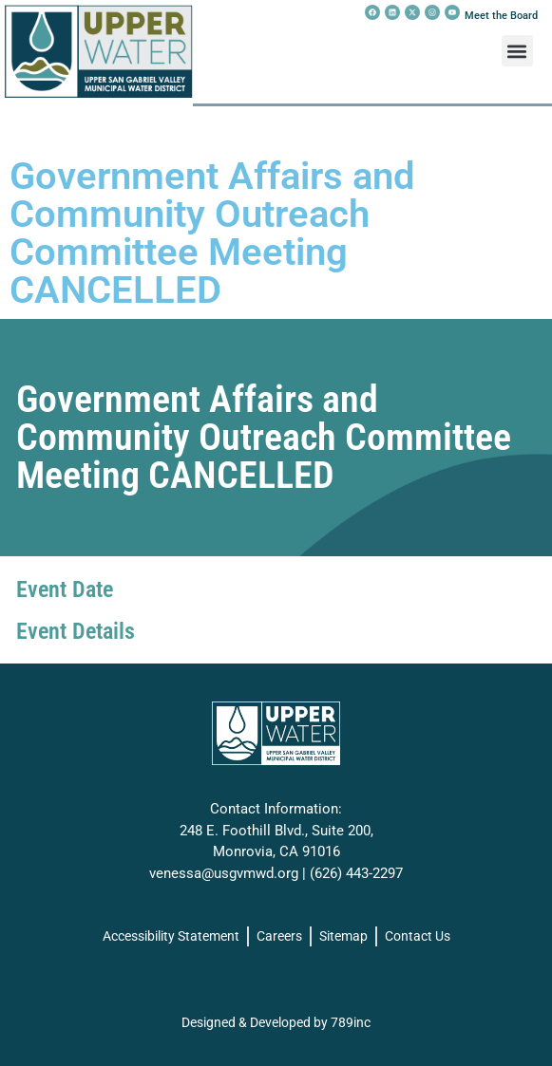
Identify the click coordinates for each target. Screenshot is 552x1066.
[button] (517, 50)
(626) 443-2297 (356, 873)
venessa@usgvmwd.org (223, 873)
